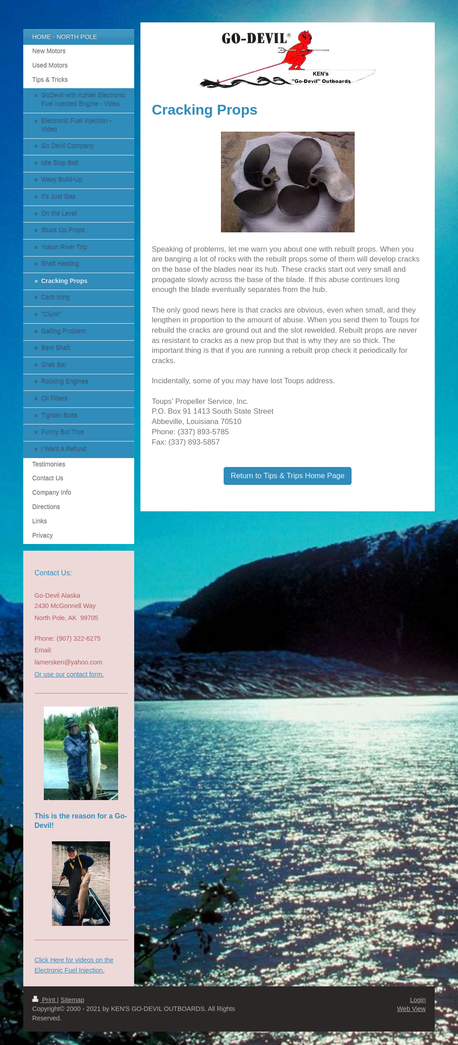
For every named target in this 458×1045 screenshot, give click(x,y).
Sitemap (72, 999)
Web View (411, 1008)
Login (418, 999)
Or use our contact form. (69, 674)
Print (44, 999)
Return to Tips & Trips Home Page (288, 475)
